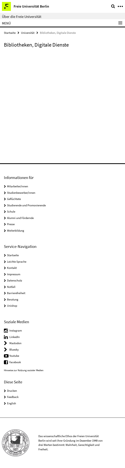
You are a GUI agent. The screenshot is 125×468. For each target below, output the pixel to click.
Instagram (15, 330)
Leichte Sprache (16, 261)
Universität (27, 33)
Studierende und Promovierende (26, 205)
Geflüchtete (14, 199)
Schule (11, 211)
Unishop (12, 305)
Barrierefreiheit (16, 293)
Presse (11, 224)
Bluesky (14, 349)
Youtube (14, 356)
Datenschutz (14, 280)
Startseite (10, 33)
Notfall (11, 287)
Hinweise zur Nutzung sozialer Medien (23, 370)
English (11, 403)
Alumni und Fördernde (20, 218)
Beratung (12, 299)
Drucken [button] (12, 390)
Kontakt (12, 268)
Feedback (12, 397)
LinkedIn (14, 337)
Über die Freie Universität (21, 16)
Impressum (13, 274)
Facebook (15, 362)
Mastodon (15, 343)
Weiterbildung (15, 230)
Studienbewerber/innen (21, 192)
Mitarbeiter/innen (17, 186)
